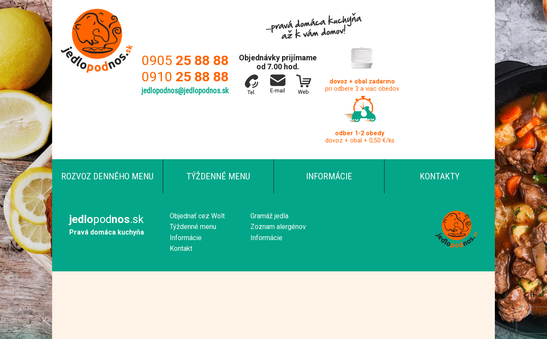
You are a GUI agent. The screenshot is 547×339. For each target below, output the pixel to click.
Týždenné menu (218, 176)
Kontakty (439, 176)
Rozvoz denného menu (107, 176)
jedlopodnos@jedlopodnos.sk (185, 90)
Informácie (329, 176)
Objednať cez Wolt (197, 216)
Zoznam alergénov (278, 227)
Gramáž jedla (269, 216)
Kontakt (181, 248)
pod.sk (106, 219)
